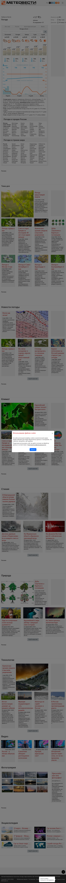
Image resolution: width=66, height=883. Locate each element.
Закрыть (33, 449)
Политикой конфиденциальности (36, 445)
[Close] (52, 433)
